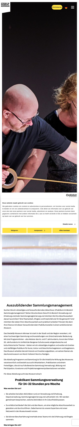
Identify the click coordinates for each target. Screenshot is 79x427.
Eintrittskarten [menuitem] (57, 7)
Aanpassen (39, 230)
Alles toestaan (64, 230)
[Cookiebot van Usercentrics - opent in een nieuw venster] (68, 195)
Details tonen (68, 224)
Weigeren (14, 230)
